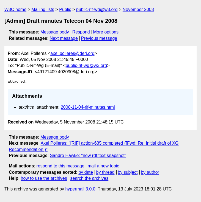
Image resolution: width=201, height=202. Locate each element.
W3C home (15, 9)
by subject (127, 172)
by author (150, 172)
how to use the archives (44, 178)
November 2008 (138, 9)
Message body (54, 32)
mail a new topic (103, 166)
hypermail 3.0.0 (80, 189)
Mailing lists (42, 9)
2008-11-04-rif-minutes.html (88, 107)
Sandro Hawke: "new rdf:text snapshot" (88, 155)
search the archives (89, 178)
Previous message (99, 38)
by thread (105, 172)
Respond (81, 32)
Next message (64, 38)
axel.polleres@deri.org (72, 53)
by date (85, 172)
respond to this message (60, 166)
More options (106, 32)
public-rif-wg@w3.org (97, 9)
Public (65, 9)
